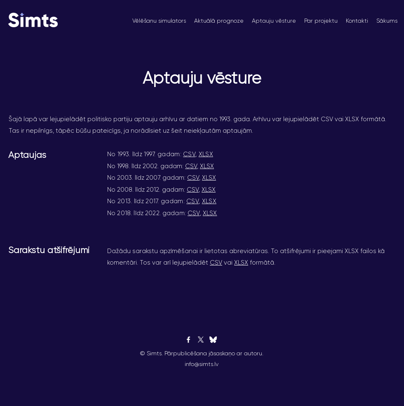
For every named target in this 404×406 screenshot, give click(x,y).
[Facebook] (188, 340)
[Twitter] (201, 340)
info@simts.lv (201, 364)
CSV (189, 154)
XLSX (206, 154)
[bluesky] (213, 340)
